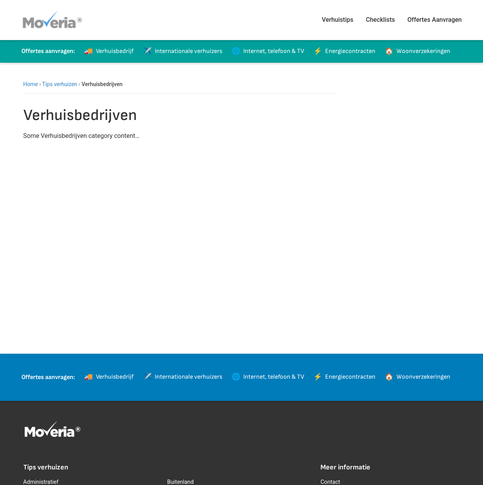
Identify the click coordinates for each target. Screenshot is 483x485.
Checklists (380, 19)
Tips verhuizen (59, 84)
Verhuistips (338, 19)
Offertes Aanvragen (434, 19)
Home (30, 84)
